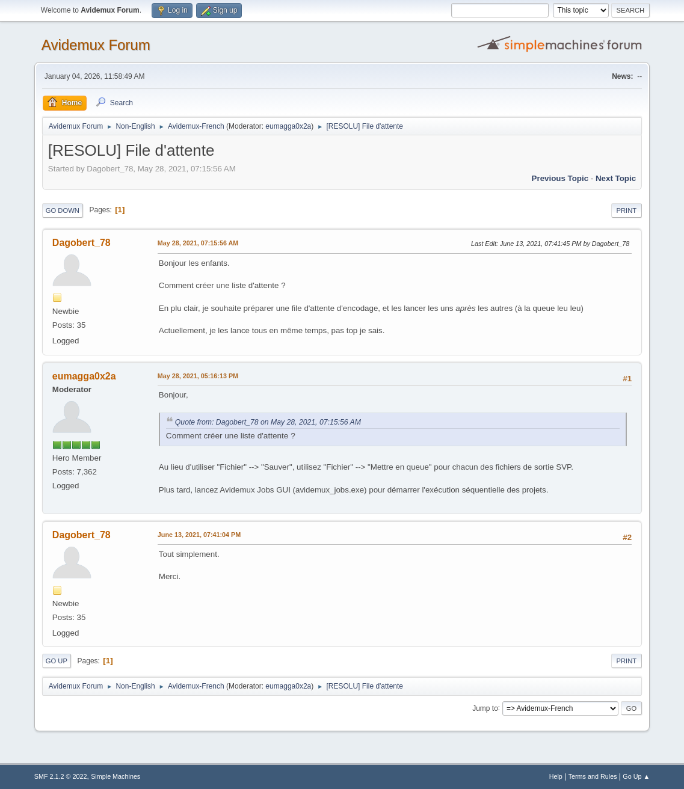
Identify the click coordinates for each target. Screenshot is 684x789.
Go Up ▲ (636, 776)
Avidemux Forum (96, 45)
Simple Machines (115, 776)
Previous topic (560, 178)
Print (627, 210)
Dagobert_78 (81, 243)
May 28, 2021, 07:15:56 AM (198, 243)
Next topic (616, 178)
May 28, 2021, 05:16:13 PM (198, 375)
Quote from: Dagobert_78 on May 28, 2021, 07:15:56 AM (268, 422)
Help (555, 776)
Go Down (62, 210)
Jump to (485, 708)
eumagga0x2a (288, 126)
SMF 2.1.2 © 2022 (60, 776)
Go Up (56, 661)
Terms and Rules (592, 776)
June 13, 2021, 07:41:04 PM (199, 534)
